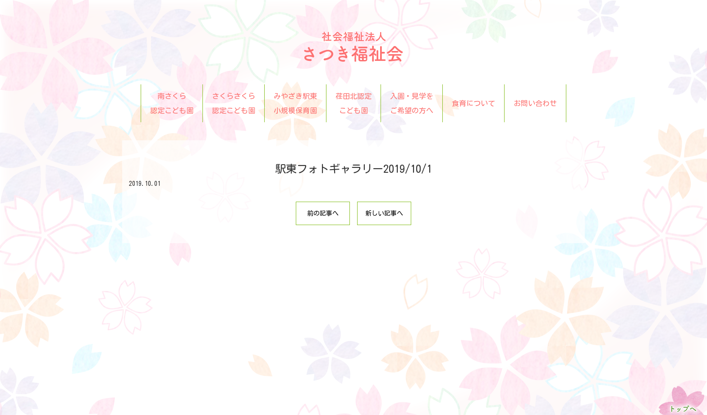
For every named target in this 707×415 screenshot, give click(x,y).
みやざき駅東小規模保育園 (295, 103)
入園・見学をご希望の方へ (411, 103)
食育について (473, 103)
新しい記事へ (384, 213)
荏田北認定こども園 (353, 103)
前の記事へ (323, 213)
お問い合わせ (535, 103)
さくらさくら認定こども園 (233, 103)
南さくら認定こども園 (171, 103)
